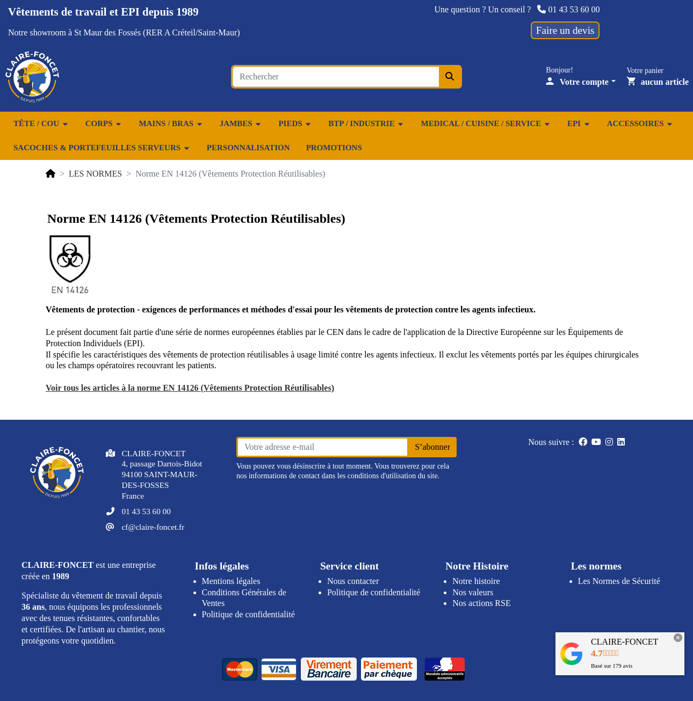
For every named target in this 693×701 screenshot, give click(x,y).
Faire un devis (565, 30)
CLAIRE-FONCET (624, 641)
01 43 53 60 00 (568, 9)
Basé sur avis (611, 665)
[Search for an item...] (336, 77)
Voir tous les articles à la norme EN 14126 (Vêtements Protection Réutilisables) (190, 387)
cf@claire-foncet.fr (153, 526)
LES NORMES (95, 173)
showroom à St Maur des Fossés (85, 32)
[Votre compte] (581, 81)
